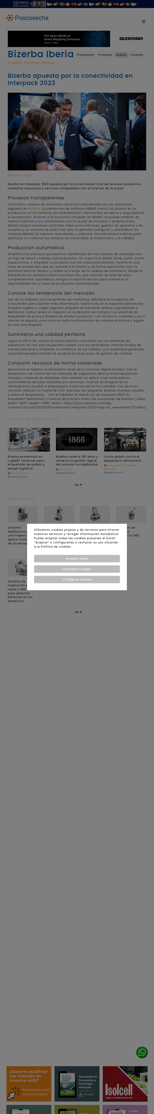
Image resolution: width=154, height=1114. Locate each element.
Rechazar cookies (77, 569)
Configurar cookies (77, 579)
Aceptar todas (77, 558)
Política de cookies (56, 547)
